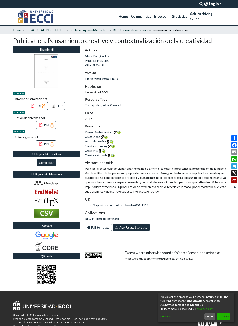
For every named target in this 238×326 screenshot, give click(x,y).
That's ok (223, 316)
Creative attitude (96, 155)
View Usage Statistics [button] (131, 227)
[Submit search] (201, 4)
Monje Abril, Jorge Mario (101, 78)
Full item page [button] (98, 227)
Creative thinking (96, 146)
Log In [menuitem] (214, 4)
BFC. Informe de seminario (130, 30)
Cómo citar (46, 162)
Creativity (91, 150)
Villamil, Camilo (95, 65)
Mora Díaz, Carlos (97, 56)
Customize (166, 316)
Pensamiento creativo (99, 132)
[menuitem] (206, 4)
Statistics (179, 16)
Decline (209, 316)
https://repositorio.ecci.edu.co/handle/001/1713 (116, 205)
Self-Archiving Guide (201, 16)
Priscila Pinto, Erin (97, 60)
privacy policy (205, 308)
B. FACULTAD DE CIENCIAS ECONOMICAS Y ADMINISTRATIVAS (45, 30)
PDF (37, 106)
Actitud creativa (95, 141)
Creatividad (92, 136)
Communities (141, 16)
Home (123, 16)
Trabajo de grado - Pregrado (103, 105)
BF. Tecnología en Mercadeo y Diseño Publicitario (89, 30)
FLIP (57, 106)
